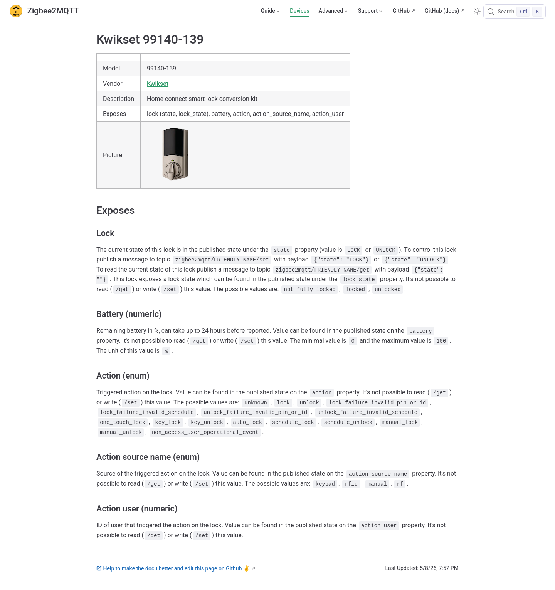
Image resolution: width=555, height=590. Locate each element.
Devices (299, 11)
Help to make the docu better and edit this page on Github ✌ (173, 568)
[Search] (514, 11)
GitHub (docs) (442, 11)
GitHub (401, 11)
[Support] (370, 11)
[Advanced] (334, 11)
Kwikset (157, 83)
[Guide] (271, 11)
